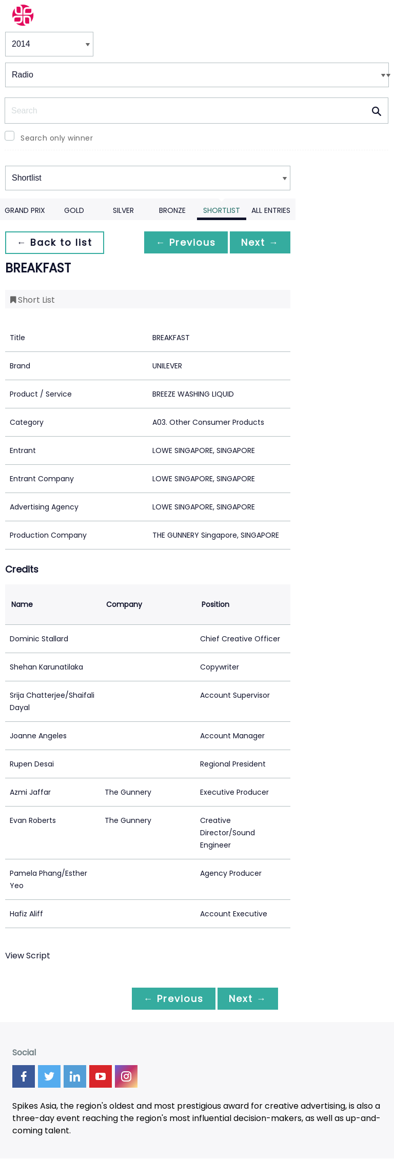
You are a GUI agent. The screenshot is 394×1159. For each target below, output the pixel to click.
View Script (27, 955)
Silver (123, 210)
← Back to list (55, 242)
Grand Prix (25, 210)
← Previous (183, 242)
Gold (74, 210)
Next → (259, 242)
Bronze (172, 210)
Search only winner (57, 138)
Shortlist (221, 210)
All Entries (270, 210)
